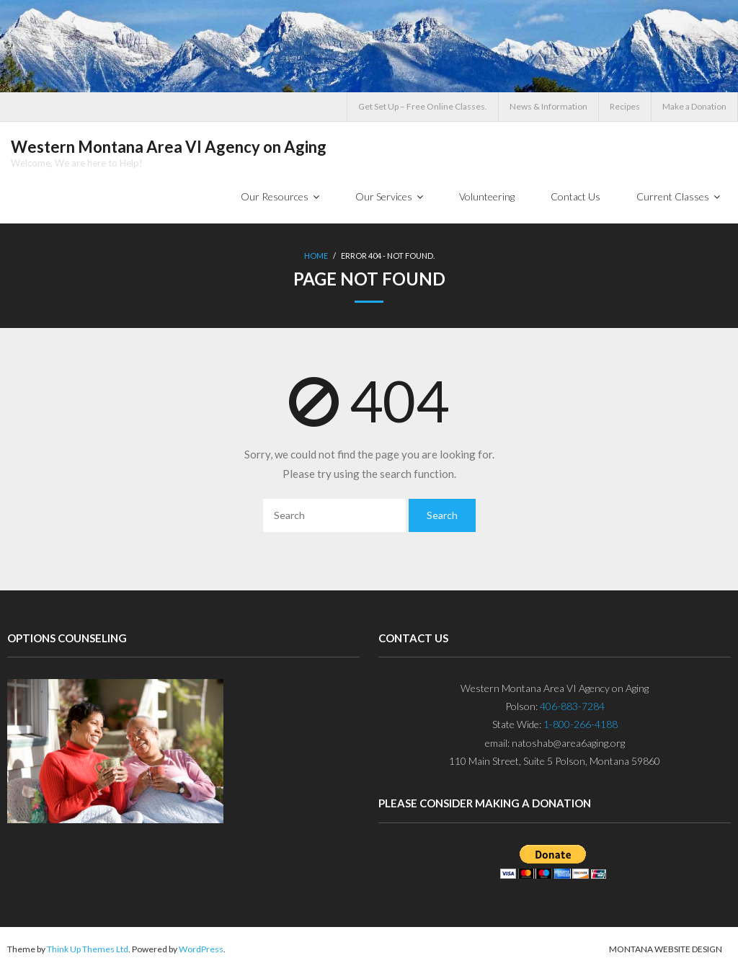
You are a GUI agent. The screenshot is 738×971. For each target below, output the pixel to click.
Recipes (625, 106)
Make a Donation (694, 106)
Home (316, 255)
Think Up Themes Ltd (87, 949)
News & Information (548, 106)
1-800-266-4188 (580, 724)
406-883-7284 (572, 706)
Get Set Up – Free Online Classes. (422, 106)
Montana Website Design (665, 949)
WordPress (201, 949)
